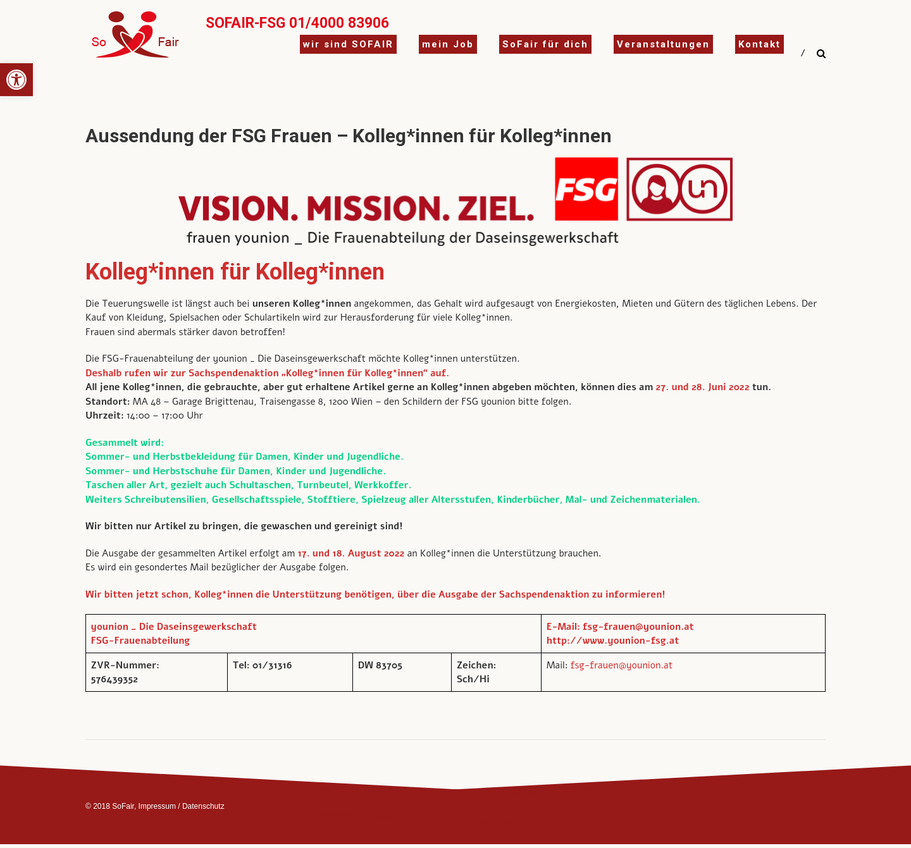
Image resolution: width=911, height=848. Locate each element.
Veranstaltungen (663, 44)
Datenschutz (203, 806)
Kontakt (759, 44)
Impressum (157, 806)
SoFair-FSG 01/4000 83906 (297, 23)
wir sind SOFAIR (348, 44)
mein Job (448, 44)
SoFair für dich (545, 44)
